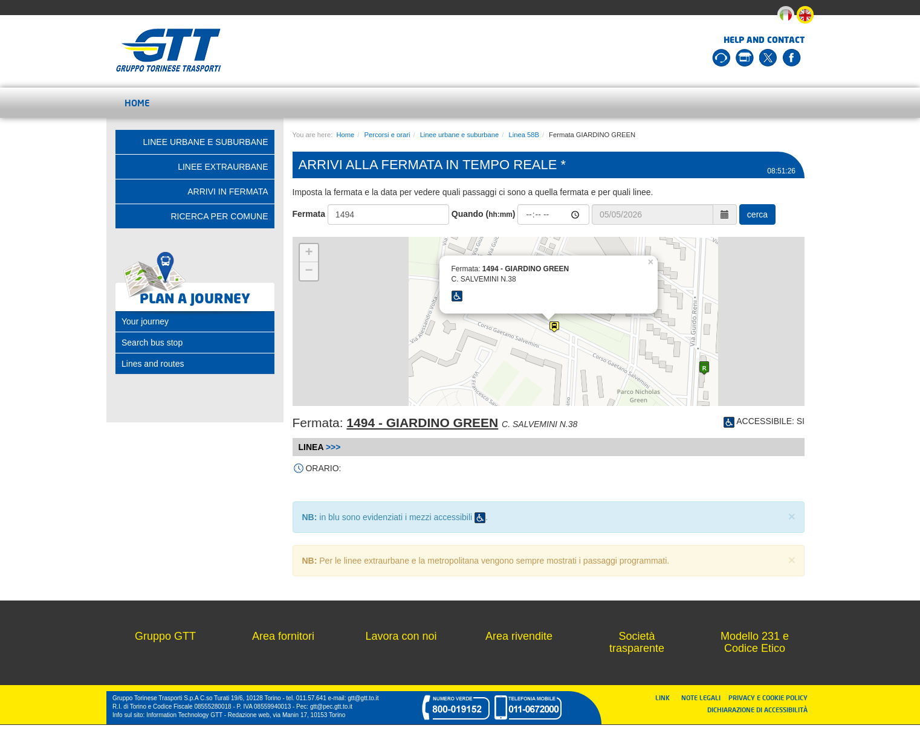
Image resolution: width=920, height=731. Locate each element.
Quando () (484, 214)
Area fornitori (283, 636)
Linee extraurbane (223, 167)
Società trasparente (636, 642)
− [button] (309, 271)
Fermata (309, 214)
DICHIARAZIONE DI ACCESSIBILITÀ (757, 709)
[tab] (194, 321)
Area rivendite (518, 636)
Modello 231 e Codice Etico (755, 642)
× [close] (791, 516)
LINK (666, 697)
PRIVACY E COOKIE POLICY (768, 697)
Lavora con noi (400, 636)
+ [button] (309, 253)
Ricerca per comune (219, 216)
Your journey (145, 321)
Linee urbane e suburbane (459, 134)
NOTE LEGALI (703, 697)
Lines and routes (152, 364)
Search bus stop (152, 342)
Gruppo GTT (165, 636)
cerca (757, 214)
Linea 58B (523, 134)
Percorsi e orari (387, 134)
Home (137, 102)
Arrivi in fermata (227, 191)
